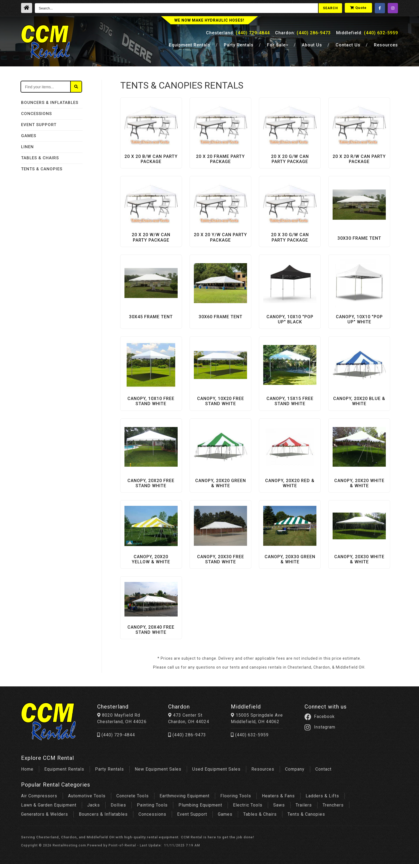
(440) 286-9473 (187, 734)
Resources (386, 45)
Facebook (320, 716)
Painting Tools (152, 805)
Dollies (118, 805)
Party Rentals (109, 769)
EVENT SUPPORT (38, 124)
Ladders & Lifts (322, 795)
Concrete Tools (132, 795)
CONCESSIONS (36, 113)
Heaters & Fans (278, 795)
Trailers (304, 805)
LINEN (27, 146)
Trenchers (333, 805)
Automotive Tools (87, 795)
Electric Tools (247, 805)
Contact (348, 45)
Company (295, 769)
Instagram (320, 727)
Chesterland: (238, 32)
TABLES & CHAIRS (40, 157)
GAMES (28, 135)
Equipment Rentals (64, 769)
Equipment (189, 45)
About (312, 45)
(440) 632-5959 (250, 734)
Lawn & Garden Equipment (48, 805)
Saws (279, 805)
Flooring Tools (235, 795)
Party (239, 45)
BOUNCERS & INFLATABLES (49, 102)
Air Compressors (39, 795)
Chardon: (303, 32)
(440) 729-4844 (116, 734)
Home (27, 769)
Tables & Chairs (260, 814)
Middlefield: (367, 32)
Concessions (152, 814)
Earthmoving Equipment (185, 795)
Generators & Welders (44, 814)
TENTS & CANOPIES (41, 169)
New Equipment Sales (158, 769)
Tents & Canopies (306, 814)
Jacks (93, 805)
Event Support (192, 814)
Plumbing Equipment (200, 805)
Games (225, 814)
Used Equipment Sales (216, 769)
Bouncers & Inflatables (103, 814)
